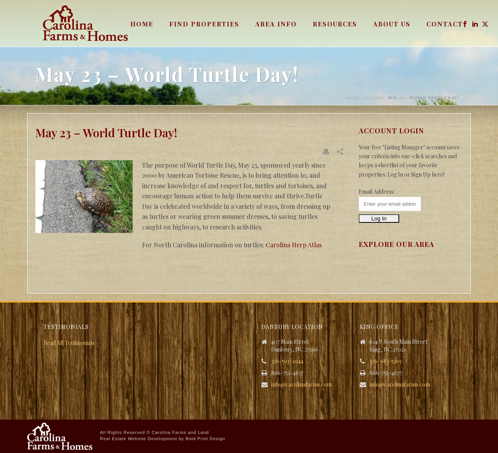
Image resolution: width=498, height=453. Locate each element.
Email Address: (377, 191)
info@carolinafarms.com (301, 384)
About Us (391, 24)
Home (141, 24)
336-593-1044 (287, 361)
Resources (335, 24)
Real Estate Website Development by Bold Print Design (162, 438)
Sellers (374, 97)
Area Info (276, 24)
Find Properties (204, 24)
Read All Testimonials (69, 342)
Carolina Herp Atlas (294, 245)
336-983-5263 (386, 361)
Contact (444, 24)
